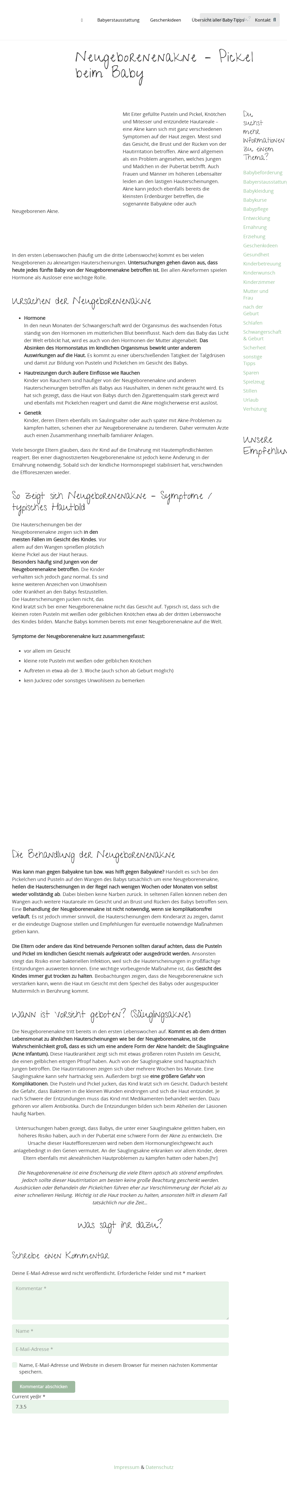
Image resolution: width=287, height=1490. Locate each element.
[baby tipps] (36, 20)
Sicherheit (254, 347)
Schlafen (252, 323)
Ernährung (255, 227)
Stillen (250, 390)
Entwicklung (256, 218)
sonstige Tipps (252, 359)
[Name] (120, 1331)
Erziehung (254, 236)
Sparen (251, 372)
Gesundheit (256, 254)
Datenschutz (159, 1467)
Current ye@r (28, 1397)
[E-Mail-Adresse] (120, 1349)
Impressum (126, 1467)
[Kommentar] (120, 1301)
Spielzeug (254, 381)
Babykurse (255, 200)
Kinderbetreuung (262, 263)
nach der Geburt (253, 310)
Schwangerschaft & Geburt (262, 335)
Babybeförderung (262, 172)
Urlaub (250, 400)
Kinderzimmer (259, 282)
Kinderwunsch (259, 272)
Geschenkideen (260, 245)
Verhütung (255, 409)
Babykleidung (258, 191)
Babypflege (255, 209)
